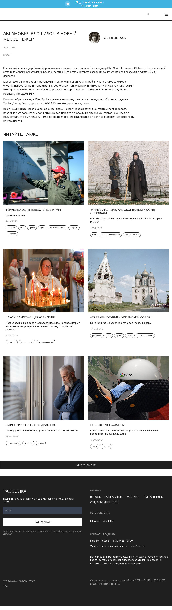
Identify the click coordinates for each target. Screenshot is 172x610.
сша (22, 229)
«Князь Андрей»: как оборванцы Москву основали (123, 212)
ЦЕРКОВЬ (95, 500)
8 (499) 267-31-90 (123, 544)
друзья (41, 447)
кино (95, 236)
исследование (28, 345)
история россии (132, 236)
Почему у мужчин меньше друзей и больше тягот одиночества (42, 434)
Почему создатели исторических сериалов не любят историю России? (127, 221)
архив (130, 338)
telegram (95, 525)
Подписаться (42, 525)
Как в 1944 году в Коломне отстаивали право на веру (121, 325)
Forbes (22, 108)
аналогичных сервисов (119, 116)
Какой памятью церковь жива (31, 320)
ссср (109, 338)
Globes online (142, 68)
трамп (32, 229)
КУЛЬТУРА (132, 500)
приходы (12, 345)
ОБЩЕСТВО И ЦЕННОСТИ (104, 506)
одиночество (14, 447)
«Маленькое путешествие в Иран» (34, 210)
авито (95, 450)
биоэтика (25, 235)
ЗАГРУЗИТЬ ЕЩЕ (86, 469)
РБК (31, 93)
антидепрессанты (58, 229)
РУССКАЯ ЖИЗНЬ (113, 500)
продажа (107, 450)
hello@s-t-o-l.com (99, 544)
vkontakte (108, 525)
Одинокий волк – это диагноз (30, 428)
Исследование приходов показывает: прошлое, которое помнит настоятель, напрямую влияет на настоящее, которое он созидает (43, 328)
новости (12, 229)
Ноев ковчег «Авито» (108, 428)
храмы (120, 338)
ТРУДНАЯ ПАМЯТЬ (152, 500)
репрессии (97, 338)
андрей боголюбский (111, 236)
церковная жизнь (46, 345)
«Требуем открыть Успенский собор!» (122, 320)
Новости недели (15, 216)
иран (43, 229)
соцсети (12, 235)
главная (7, 54)
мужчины (29, 447)
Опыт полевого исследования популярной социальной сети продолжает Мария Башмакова (125, 436)
